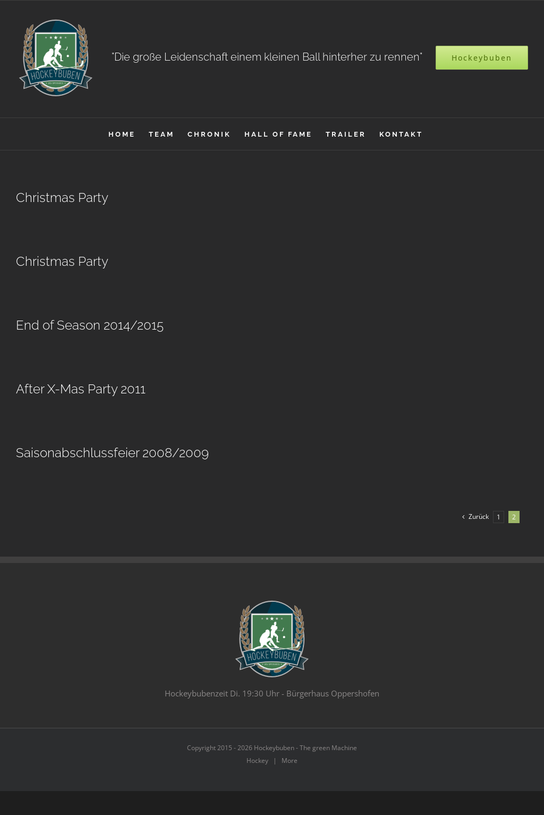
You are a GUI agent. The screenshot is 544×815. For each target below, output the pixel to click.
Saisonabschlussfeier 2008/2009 (112, 453)
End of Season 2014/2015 (90, 325)
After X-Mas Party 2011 (81, 389)
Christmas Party (62, 197)
